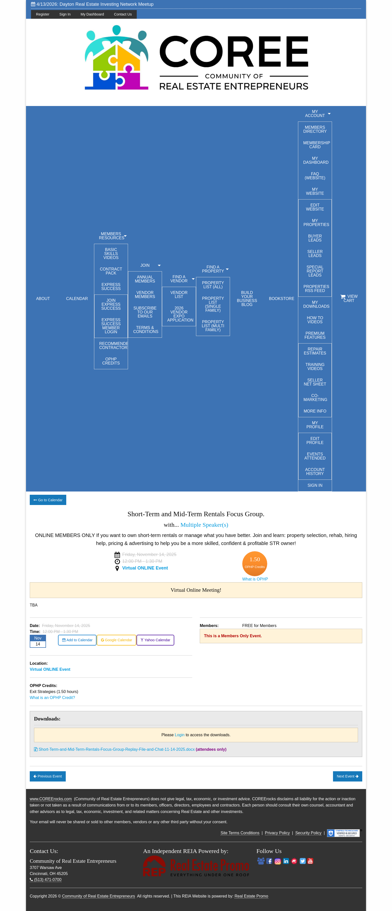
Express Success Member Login (110, 326)
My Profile (315, 425)
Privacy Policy (277, 833)
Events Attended (315, 456)
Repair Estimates (315, 351)
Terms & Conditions (145, 330)
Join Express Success (110, 304)
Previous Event (48, 776)
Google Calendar (116, 640)
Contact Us (123, 14)
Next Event (347, 776)
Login (179, 735)
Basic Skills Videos (111, 254)
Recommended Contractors (113, 346)
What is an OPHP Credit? (52, 698)
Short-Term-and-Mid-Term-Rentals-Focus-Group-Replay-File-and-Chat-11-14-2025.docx (114, 749)
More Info (315, 411)
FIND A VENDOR (179, 279)
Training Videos (315, 366)
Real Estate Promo (251, 896)
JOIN (145, 265)
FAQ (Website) (315, 176)
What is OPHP (255, 579)
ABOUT (43, 298)
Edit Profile (315, 440)
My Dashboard (92, 14)
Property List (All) (213, 285)
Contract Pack (111, 271)
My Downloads (316, 304)
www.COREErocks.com (51, 799)
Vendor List (179, 294)
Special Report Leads (315, 271)
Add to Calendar (77, 640)
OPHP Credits (111, 361)
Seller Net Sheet (315, 382)
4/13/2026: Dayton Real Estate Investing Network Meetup (92, 4)
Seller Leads (314, 254)
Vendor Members (145, 294)
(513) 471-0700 (46, 880)
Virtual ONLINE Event (145, 568)
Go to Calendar (48, 500)
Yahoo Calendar (155, 640)
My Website (315, 191)
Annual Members (145, 279)
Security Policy (308, 833)
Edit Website (315, 207)
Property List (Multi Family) (213, 326)
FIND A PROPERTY (213, 269)
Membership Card (316, 145)
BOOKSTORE (281, 298)
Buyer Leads (315, 238)
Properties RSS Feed (316, 288)
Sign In (65, 14)
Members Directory (315, 129)
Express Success (110, 286)
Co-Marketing (315, 398)
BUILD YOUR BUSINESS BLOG (247, 298)
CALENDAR (77, 298)
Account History (315, 472)
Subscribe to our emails (145, 312)
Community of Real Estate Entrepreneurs (98, 896)
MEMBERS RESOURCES (111, 236)
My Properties (316, 222)
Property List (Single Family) (213, 304)
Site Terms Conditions (239, 833)
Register (43, 14)
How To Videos (315, 320)
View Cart (349, 298)
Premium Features (315, 335)
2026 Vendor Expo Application (180, 314)
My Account (315, 114)
